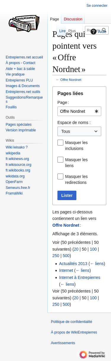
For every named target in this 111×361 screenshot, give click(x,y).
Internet (66, 270)
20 (76, 249)
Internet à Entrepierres (79, 277)
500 (66, 255)
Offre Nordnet (70, 79)
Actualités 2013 (73, 263)
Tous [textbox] (65, 131)
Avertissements (63, 343)
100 (93, 249)
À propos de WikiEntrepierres (74, 332)
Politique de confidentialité (71, 322)
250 (55, 255)
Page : (63, 102)
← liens (97, 263)
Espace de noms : (74, 122)
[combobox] (79, 111)
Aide (97, 32)
